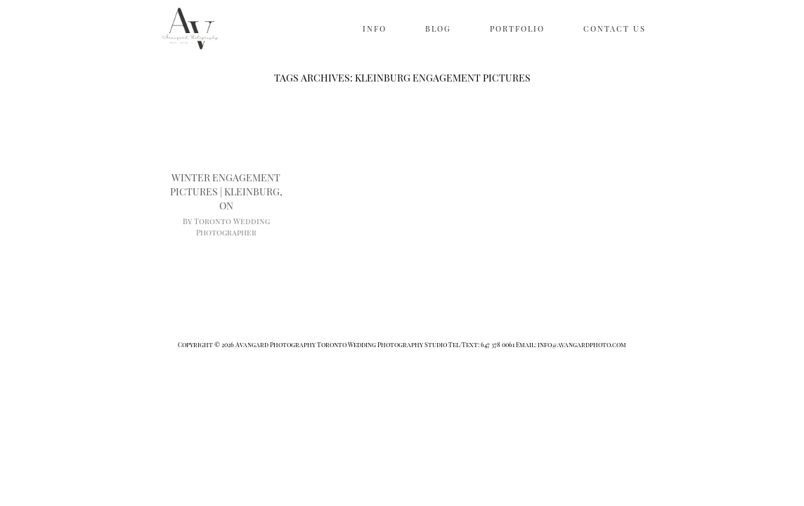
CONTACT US (614, 28)
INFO (375, 28)
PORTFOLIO (517, 28)
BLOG (438, 28)
